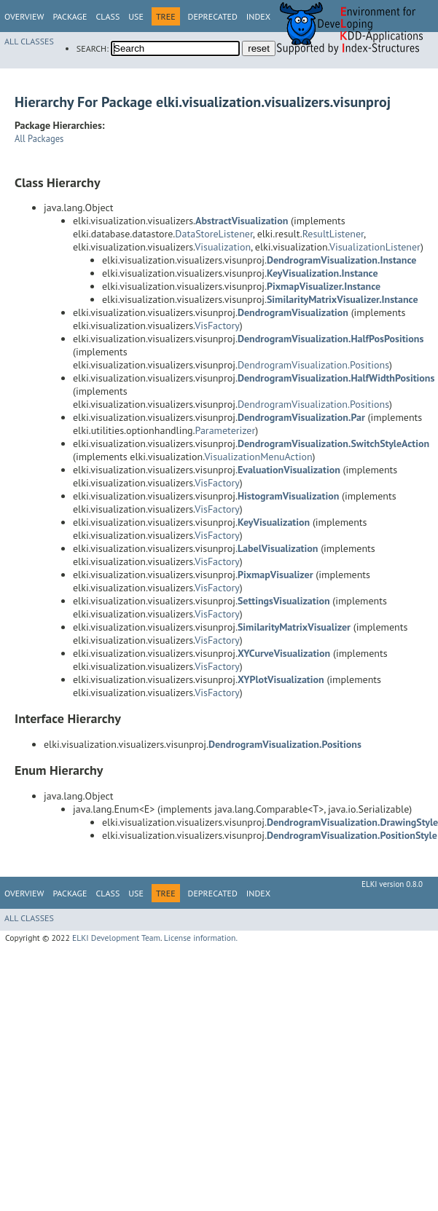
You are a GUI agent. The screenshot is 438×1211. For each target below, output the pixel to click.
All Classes (29, 41)
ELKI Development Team (116, 937)
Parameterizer (225, 430)
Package (69, 16)
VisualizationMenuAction (258, 456)
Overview (24, 16)
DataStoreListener (213, 233)
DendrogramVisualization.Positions (313, 364)
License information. (201, 937)
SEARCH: (93, 48)
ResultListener (333, 233)
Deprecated (213, 16)
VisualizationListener (375, 246)
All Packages (39, 138)
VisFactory (217, 325)
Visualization (223, 246)
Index (258, 16)
